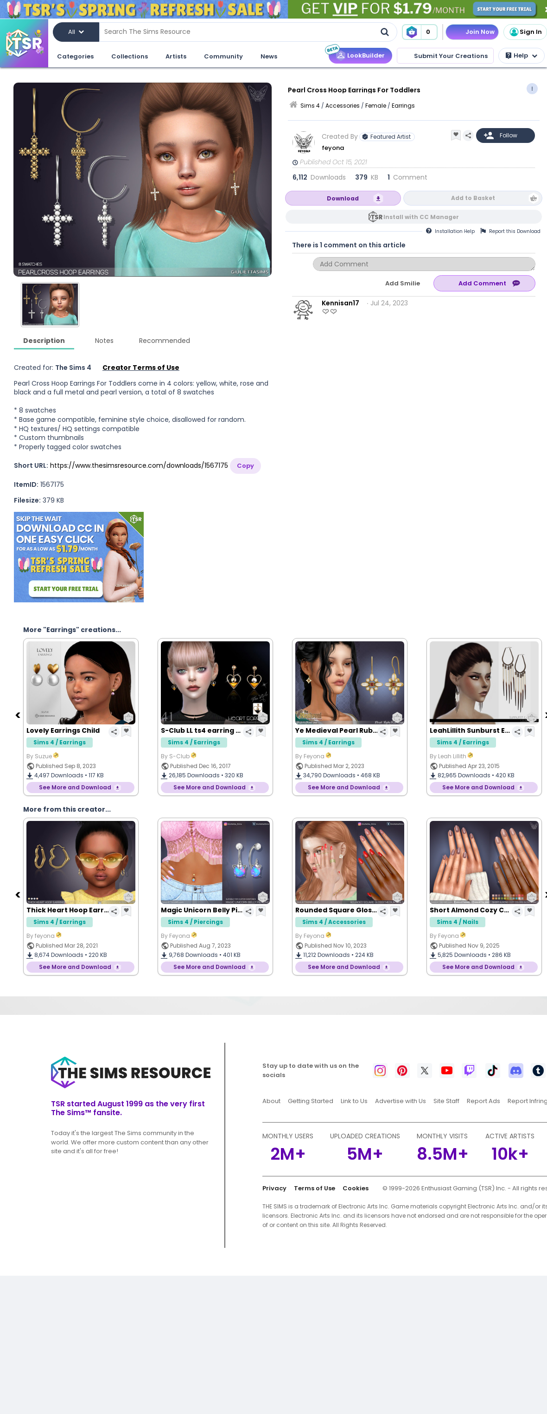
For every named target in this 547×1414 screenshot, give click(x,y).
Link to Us (354, 1101)
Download (343, 198)
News (269, 56)
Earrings (403, 106)
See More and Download (75, 787)
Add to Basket (473, 198)
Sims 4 (310, 106)
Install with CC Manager (421, 217)
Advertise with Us (400, 1101)
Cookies (356, 1188)
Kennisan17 (340, 303)
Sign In (525, 32)
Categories (75, 56)
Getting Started (310, 1101)
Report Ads (483, 1101)
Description (44, 340)
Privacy (274, 1188)
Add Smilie (402, 283)
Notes (104, 340)
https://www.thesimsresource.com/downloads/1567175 (139, 465)
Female (375, 106)
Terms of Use (314, 1188)
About (271, 1101)
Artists (175, 56)
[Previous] (18, 714)
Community (223, 56)
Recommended (164, 340)
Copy (245, 465)
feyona (333, 147)
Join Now (480, 31)
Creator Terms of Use (140, 367)
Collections (129, 56)
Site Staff (446, 1101)
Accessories (342, 106)
